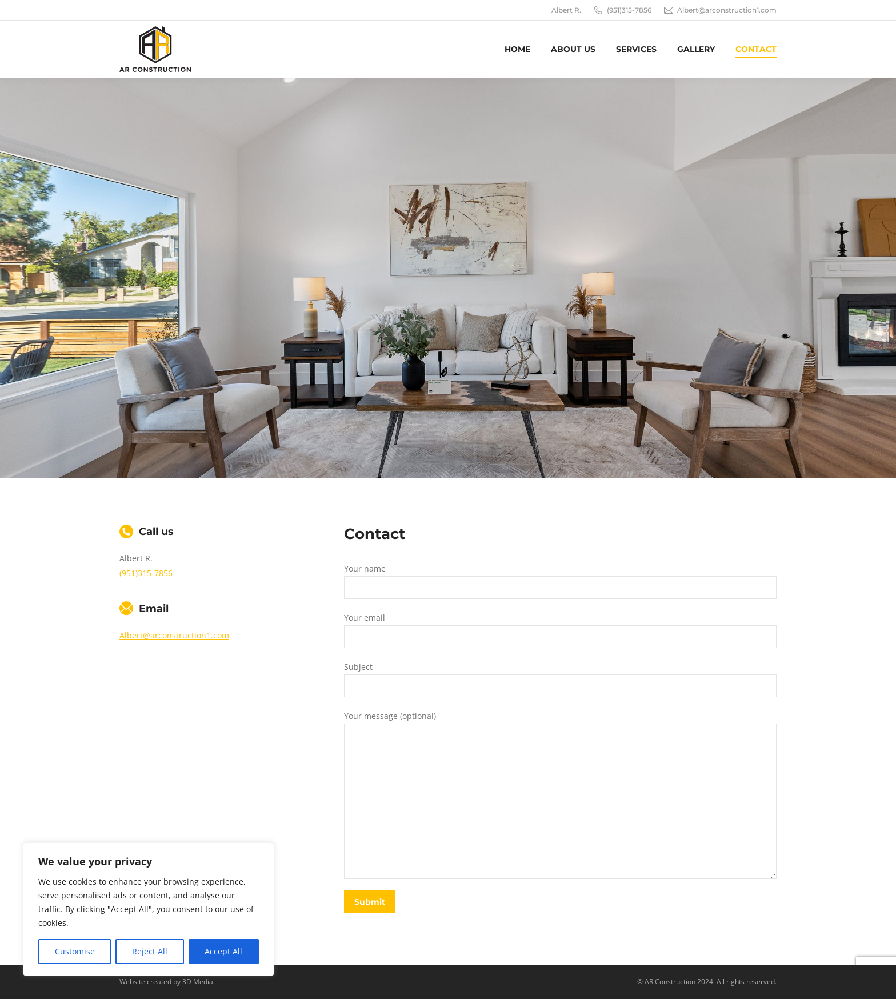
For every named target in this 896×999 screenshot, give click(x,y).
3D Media (197, 981)
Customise (75, 951)
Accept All (223, 951)
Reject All (149, 951)
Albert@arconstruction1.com (720, 10)
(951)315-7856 (622, 10)
